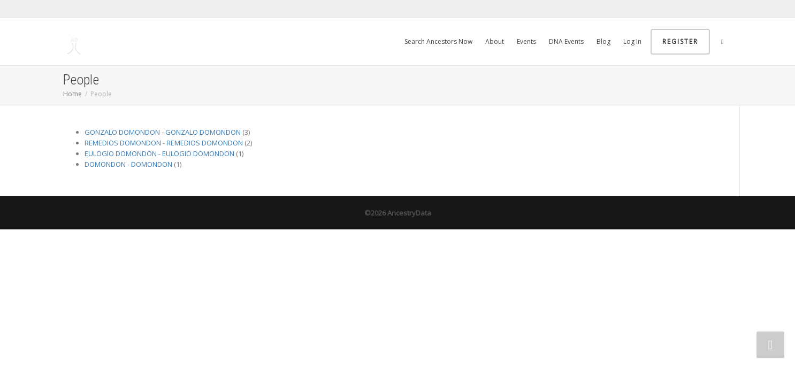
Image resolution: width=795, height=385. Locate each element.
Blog (603, 41)
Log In (632, 41)
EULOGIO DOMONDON (121, 153)
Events (526, 41)
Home (72, 93)
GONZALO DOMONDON (122, 132)
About (494, 41)
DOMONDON (105, 164)
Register (680, 41)
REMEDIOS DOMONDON (123, 143)
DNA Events (566, 41)
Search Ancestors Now (438, 41)
